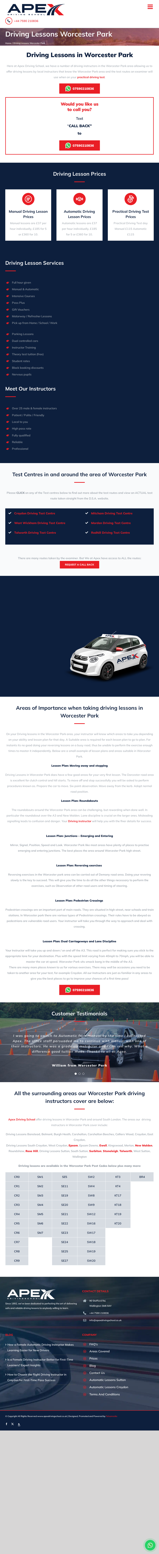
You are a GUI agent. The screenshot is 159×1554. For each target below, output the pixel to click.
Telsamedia (111, 1416)
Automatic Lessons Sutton (107, 1380)
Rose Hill (32, 1151)
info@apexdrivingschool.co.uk (105, 1320)
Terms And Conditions (104, 1394)
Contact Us (97, 1373)
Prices (93, 1358)
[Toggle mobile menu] (151, 7)
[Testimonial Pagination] (76, 1074)
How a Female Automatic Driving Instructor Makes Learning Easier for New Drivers (40, 1347)
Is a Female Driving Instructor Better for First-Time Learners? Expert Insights (40, 1362)
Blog (92, 1365)
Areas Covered (99, 1351)
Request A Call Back (79, 564)
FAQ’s (93, 1344)
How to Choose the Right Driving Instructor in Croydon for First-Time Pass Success (36, 1377)
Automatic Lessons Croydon (108, 1387)
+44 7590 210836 (21, 20)
